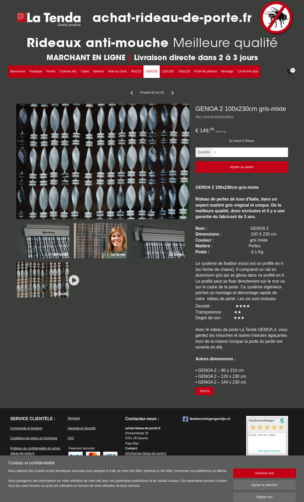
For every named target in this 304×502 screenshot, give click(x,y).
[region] (117, 484)
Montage (227, 71)
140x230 (184, 71)
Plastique (35, 71)
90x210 (136, 71)
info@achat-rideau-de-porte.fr (146, 453)
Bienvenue (17, 71)
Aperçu (204, 391)
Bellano (98, 71)
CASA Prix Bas (247, 71)
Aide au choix (117, 71)
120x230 (168, 71)
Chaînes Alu (68, 71)
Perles (51, 71)
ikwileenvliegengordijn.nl (206, 419)
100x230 (152, 71)
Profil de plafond (205, 71)
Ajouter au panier (242, 167)
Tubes (85, 71)
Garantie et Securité (82, 428)
